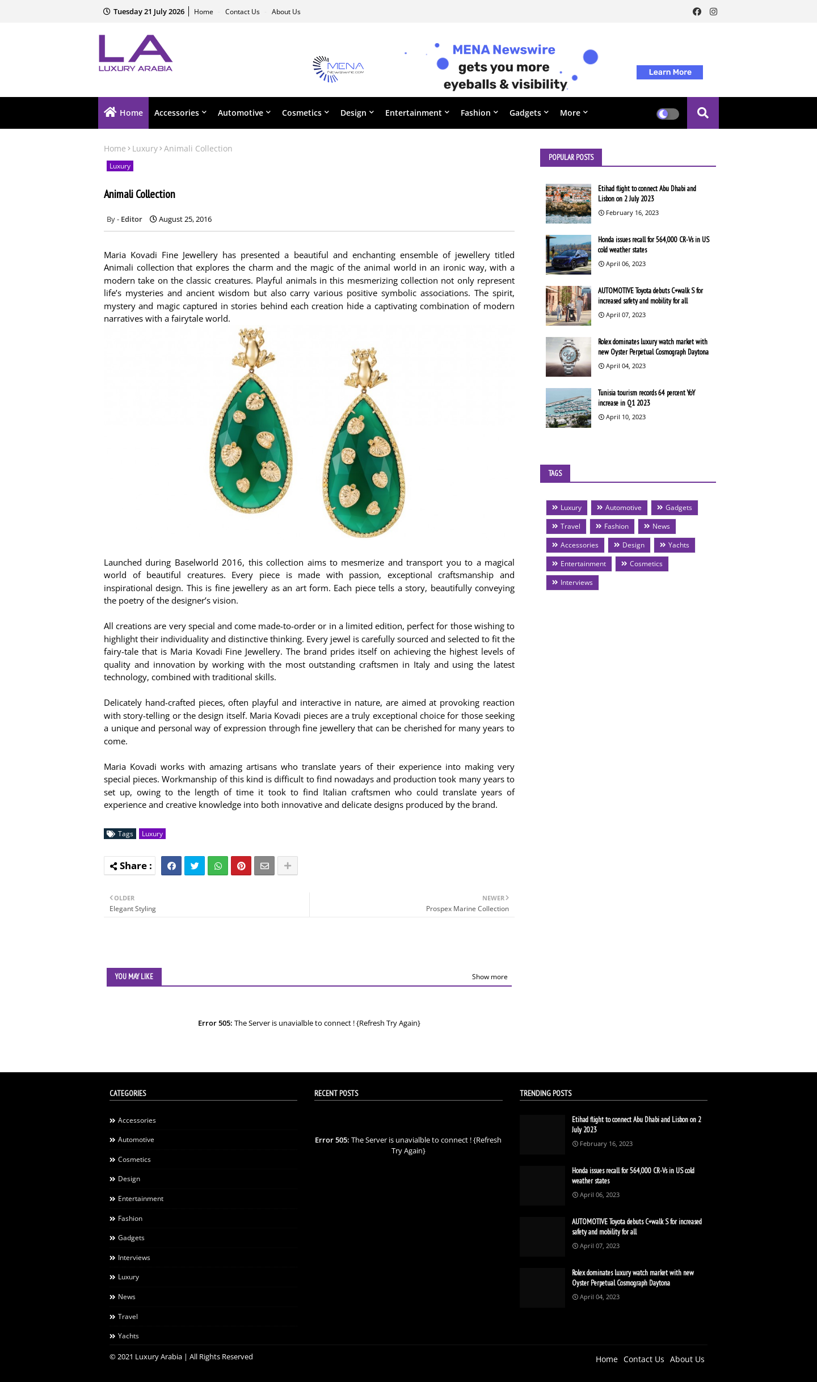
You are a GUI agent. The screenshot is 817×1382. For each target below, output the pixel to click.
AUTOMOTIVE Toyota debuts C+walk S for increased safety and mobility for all (650, 296)
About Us (286, 11)
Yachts (678, 545)
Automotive (240, 112)
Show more (490, 976)
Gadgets (525, 112)
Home (204, 11)
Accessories (176, 112)
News (661, 526)
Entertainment (413, 112)
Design (353, 112)
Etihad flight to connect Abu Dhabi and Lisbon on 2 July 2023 (647, 194)
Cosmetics (302, 112)
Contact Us (243, 11)
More (570, 112)
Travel (570, 526)
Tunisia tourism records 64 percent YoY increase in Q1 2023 (646, 398)
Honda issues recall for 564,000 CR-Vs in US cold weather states (653, 245)
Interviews (577, 582)
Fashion (476, 112)
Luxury (145, 148)
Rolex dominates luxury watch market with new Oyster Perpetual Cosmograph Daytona (653, 347)
